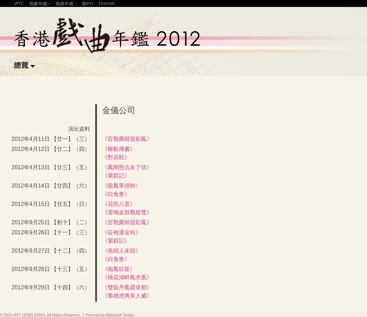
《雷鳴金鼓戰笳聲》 (127, 212)
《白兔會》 (116, 194)
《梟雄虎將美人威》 (127, 296)
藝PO (87, 3)
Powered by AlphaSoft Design (110, 315)
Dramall (107, 3)
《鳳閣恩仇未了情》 (127, 167)
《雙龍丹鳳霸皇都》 (127, 287)
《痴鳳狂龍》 (118, 269)
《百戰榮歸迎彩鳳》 (127, 139)
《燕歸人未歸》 (121, 251)
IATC (19, 3)
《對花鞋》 (116, 157)
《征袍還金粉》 (121, 232)
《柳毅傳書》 (118, 149)
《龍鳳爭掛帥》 (121, 186)
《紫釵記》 (116, 176)
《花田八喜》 (118, 204)
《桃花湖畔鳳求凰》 (127, 277)
